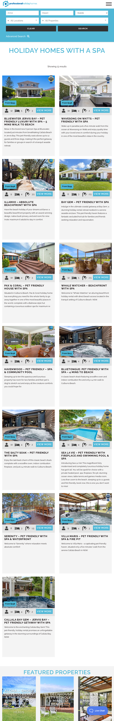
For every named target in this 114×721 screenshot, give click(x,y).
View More (44, 111)
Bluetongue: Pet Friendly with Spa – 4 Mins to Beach (85, 371)
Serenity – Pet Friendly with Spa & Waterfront (25, 538)
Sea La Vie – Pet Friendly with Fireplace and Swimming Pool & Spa (85, 456)
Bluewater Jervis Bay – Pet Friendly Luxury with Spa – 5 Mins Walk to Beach (25, 122)
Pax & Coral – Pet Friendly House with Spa (24, 288)
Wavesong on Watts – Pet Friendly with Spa (80, 121)
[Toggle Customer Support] (97, 710)
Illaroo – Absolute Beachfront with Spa (20, 204)
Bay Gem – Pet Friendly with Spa (85, 202)
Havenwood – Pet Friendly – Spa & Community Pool (28, 371)
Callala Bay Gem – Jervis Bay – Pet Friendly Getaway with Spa (27, 622)
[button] (6, 92)
